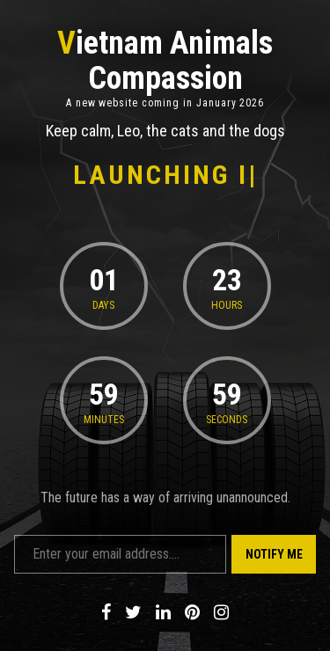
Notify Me (274, 554)
